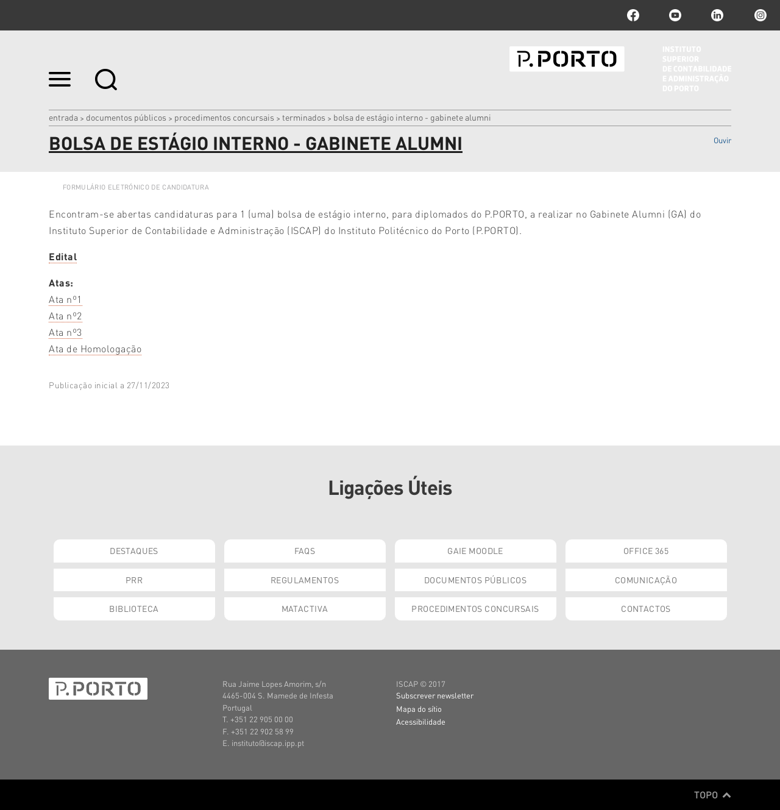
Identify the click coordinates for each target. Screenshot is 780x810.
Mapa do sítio (419, 708)
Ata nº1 (65, 299)
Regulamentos (305, 579)
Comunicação (646, 579)
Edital (63, 256)
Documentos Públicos (126, 117)
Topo (712, 795)
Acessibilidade (420, 721)
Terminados (303, 117)
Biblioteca (133, 608)
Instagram (759, 15)
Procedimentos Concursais (224, 117)
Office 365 (645, 550)
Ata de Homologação (95, 348)
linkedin (717, 15)
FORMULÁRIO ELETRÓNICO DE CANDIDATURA (136, 187)
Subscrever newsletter (434, 695)
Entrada (63, 117)
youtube (675, 15)
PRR (134, 579)
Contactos (646, 608)
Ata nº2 (65, 315)
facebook (633, 15)
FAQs (305, 550)
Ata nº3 (65, 331)
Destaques (134, 550)
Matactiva (305, 608)
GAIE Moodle (475, 550)
